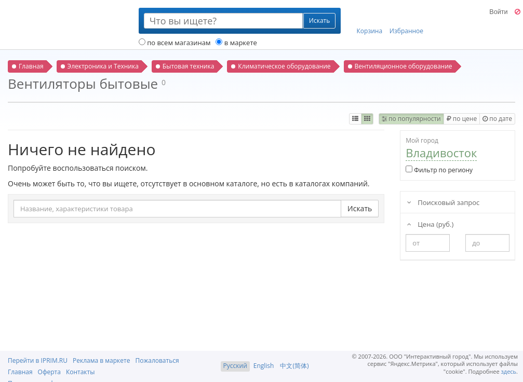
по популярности (411, 118)
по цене (462, 118)
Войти (498, 12)
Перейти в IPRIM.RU (38, 360)
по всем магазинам (175, 42)
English (263, 365)
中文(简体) (294, 365)
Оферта (49, 371)
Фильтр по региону (439, 170)
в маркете (236, 42)
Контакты (80, 371)
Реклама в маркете (101, 360)
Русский (235, 365)
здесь (509, 371)
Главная (20, 371)
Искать (359, 208)
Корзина (370, 21)
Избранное (406, 21)
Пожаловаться (157, 360)
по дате (497, 118)
